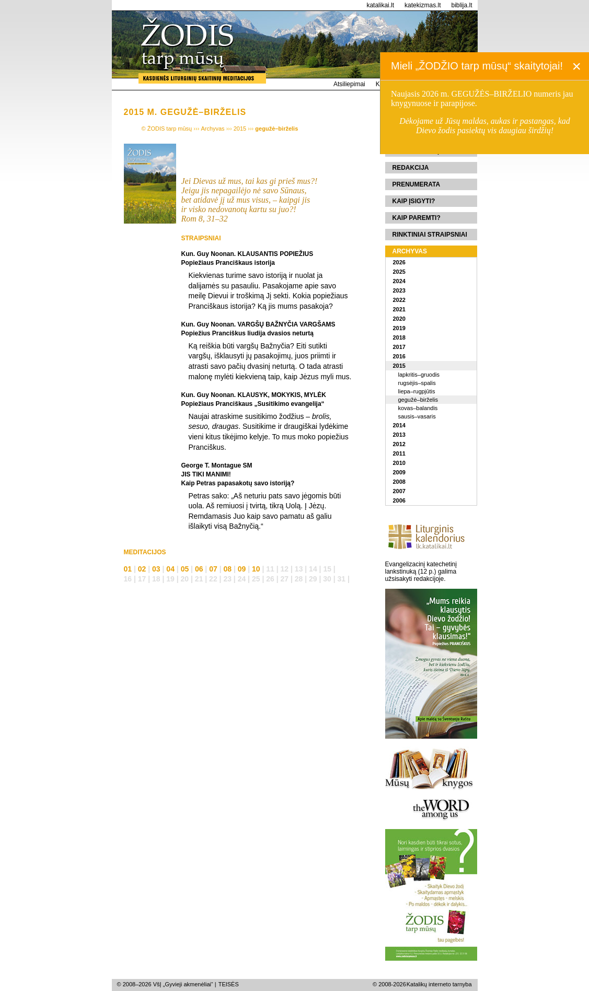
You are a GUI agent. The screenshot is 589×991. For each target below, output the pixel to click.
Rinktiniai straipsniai (429, 234)
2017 (399, 347)
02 (142, 569)
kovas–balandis (418, 408)
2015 (399, 366)
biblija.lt (461, 5)
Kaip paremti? (416, 217)
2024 (399, 281)
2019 (399, 328)
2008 (399, 482)
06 (199, 569)
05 (185, 569)
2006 (399, 500)
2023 (399, 290)
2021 (399, 309)
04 (170, 569)
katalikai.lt (380, 5)
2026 (399, 262)
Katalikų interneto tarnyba (439, 984)
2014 (399, 425)
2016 (399, 356)
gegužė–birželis (418, 400)
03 (156, 569)
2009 (399, 472)
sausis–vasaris (417, 416)
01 (128, 569)
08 (227, 569)
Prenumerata (416, 184)
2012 (399, 444)
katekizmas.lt (423, 5)
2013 (399, 435)
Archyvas (409, 251)
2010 (399, 463)
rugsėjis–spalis (417, 383)
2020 (399, 319)
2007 (399, 491)
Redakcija (410, 167)
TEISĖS (228, 984)
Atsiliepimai (349, 84)
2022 (399, 300)
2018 (399, 337)
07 (213, 569)
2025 (399, 272)
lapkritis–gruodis (419, 374)
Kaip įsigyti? (413, 201)
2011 (399, 453)
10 (256, 569)
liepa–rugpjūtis (416, 391)
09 (242, 569)
